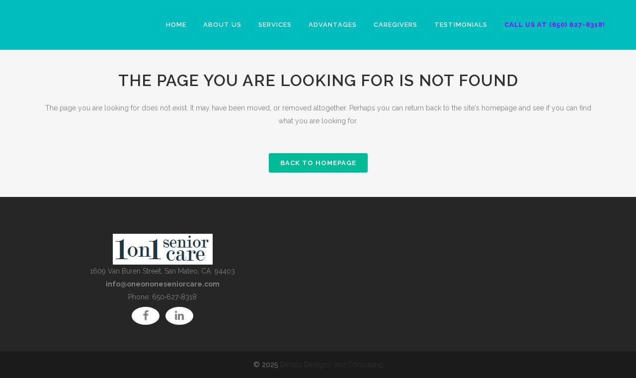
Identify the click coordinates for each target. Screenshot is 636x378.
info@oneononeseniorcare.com (163, 284)
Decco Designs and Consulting (331, 364)
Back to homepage (318, 163)
